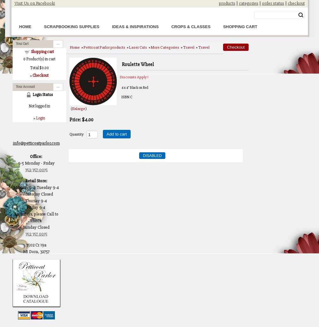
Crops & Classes (190, 26)
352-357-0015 (36, 170)
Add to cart (117, 134)
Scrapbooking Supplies (72, 26)
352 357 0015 (36, 234)
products (227, 3)
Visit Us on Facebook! (35, 3)
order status (273, 3)
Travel (188, 47)
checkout (296, 3)
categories (248, 3)
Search (301, 15)
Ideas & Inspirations (135, 26)
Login (40, 118)
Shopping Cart (240, 26)
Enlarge (78, 108)
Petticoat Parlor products (104, 47)
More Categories (165, 47)
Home (25, 26)
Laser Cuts (138, 47)
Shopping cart (42, 51)
